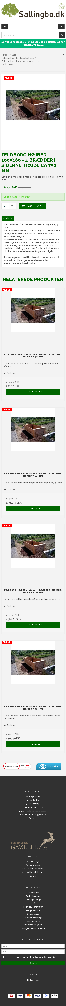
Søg (61, 35)
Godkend (33, 963)
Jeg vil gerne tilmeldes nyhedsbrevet (35, 956)
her (62, 42)
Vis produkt (35, 392)
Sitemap (33, 818)
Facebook (33, 980)
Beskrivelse (8, 218)
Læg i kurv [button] (30, 206)
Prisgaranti (29, 45)
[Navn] (33, 946)
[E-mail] (33, 951)
